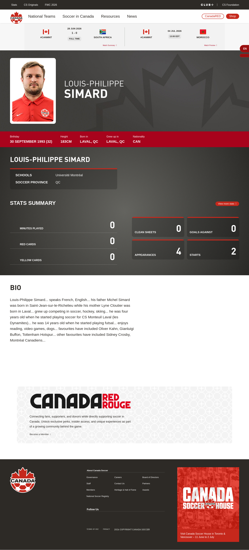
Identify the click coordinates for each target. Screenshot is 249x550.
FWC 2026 (50, 4)
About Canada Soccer (84, 470)
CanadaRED (213, 16)
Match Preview (207, 45)
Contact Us (110, 483)
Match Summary (106, 45)
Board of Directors (147, 477)
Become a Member (42, 434)
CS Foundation (230, 4)
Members (75, 490)
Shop (232, 16)
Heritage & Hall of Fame (117, 490)
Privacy (93, 530)
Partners (142, 483)
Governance (77, 477)
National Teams (41, 16)
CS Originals (30, 4)
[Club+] (207, 5)
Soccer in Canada (69, 16)
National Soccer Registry (84, 496)
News (111, 16)
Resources (94, 16)
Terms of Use (77, 530)
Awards (141, 490)
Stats (14, 4)
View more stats (224, 203)
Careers (108, 477)
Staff (72, 483)
